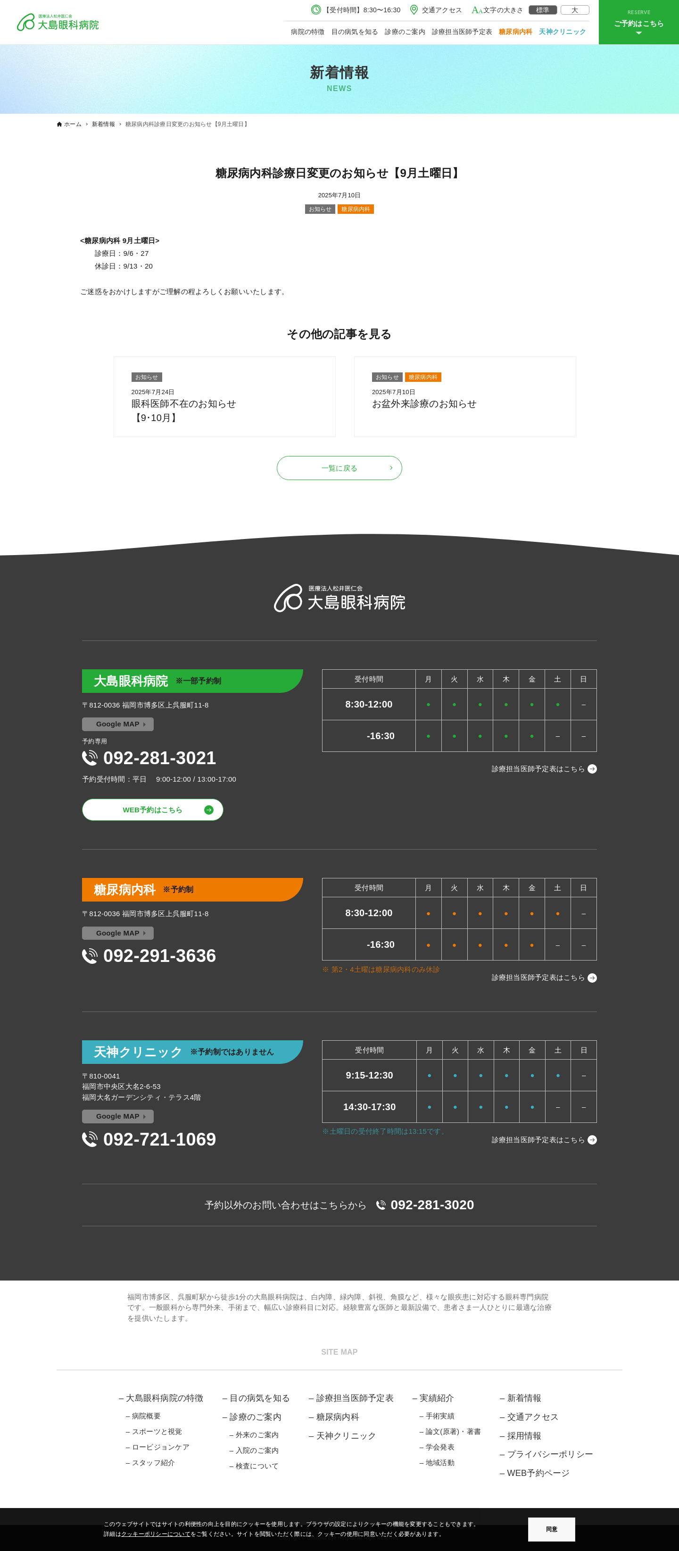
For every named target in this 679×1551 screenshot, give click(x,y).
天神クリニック (562, 31)
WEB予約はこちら (152, 810)
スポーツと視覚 (157, 1431)
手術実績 (440, 1416)
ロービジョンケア (161, 1447)
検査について (257, 1466)
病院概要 (146, 1416)
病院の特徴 (307, 31)
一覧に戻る (339, 468)
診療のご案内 (405, 31)
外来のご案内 (257, 1435)
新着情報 (524, 1398)
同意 (551, 1529)
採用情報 (524, 1436)
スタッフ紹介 (153, 1462)
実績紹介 (437, 1398)
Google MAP (118, 724)
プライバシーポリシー (550, 1454)
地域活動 (440, 1462)
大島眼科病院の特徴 (164, 1398)
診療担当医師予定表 (462, 31)
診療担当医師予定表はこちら (538, 769)
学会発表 (440, 1447)
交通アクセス (442, 10)
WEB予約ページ (538, 1473)
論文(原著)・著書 (453, 1431)
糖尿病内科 (515, 31)
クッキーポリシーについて (155, 1534)
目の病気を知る (355, 31)
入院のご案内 (257, 1450)
